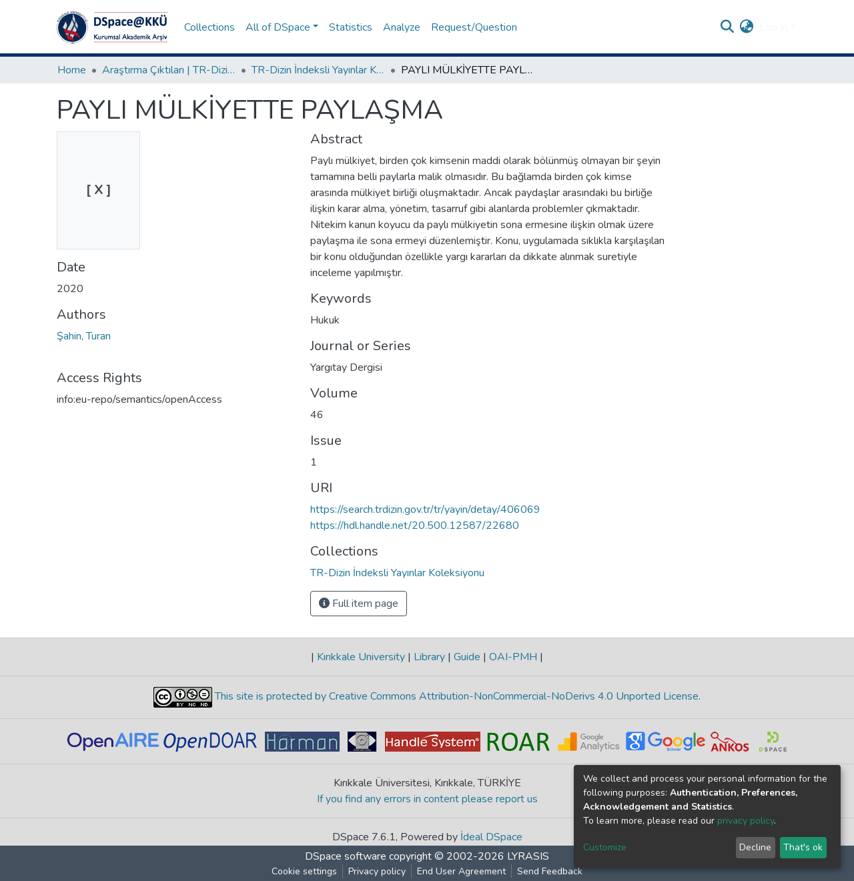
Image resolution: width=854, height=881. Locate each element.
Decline (755, 847)
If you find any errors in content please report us (427, 799)
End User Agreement (461, 871)
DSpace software (345, 856)
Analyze (401, 27)
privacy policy (745, 820)
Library (429, 657)
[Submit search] (727, 27)
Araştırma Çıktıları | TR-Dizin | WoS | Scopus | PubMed (169, 70)
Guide (467, 657)
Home (71, 70)
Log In (773, 27)
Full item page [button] (358, 603)
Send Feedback (549, 871)
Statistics (350, 27)
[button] (747, 27)
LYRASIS (528, 856)
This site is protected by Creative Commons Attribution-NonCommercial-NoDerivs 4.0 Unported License (455, 696)
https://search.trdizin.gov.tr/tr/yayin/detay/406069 (425, 509)
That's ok (803, 847)
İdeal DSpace (491, 837)
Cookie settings (304, 871)
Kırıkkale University (361, 657)
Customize (604, 847)
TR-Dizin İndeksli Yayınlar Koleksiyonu (318, 70)
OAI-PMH (513, 657)
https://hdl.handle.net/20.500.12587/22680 (414, 525)
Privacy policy (377, 871)
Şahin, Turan (84, 336)
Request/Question (474, 27)
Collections (209, 27)
